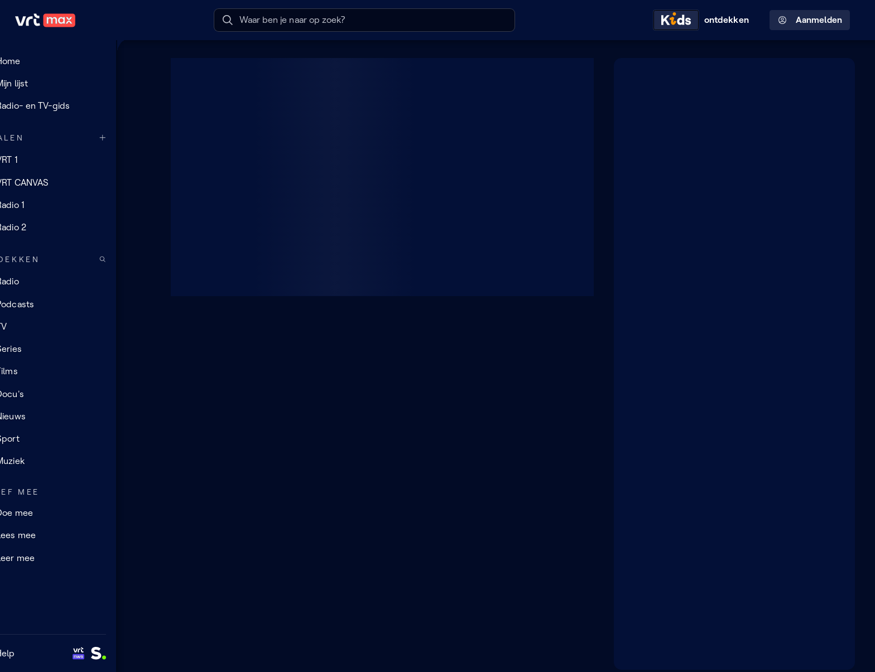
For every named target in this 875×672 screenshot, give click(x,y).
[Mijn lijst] (75, 83)
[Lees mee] (75, 535)
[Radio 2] (75, 227)
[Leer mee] (75, 557)
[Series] (75, 349)
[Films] (75, 371)
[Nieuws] (75, 416)
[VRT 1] (75, 160)
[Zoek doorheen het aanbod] (137, 259)
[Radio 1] (75, 204)
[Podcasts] (75, 304)
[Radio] (75, 281)
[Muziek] (75, 461)
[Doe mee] (75, 513)
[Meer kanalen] (137, 138)
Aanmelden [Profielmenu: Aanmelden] (810, 20)
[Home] (75, 60)
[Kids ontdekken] (703, 20)
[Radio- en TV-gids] (75, 106)
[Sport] (75, 438)
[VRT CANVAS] (75, 182)
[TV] (75, 326)
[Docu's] (75, 393)
